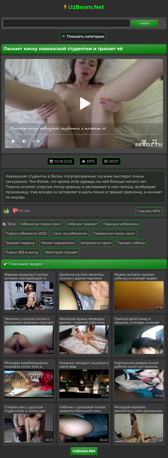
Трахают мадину (20, 243)
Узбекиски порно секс (40, 224)
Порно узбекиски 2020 (26, 233)
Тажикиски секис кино (114, 233)
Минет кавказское (57, 243)
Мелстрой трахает (61, 252)
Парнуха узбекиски (121, 224)
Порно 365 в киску (22, 252)
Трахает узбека (131, 243)
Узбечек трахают (82, 224)
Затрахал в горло (96, 243)
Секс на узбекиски (70, 233)
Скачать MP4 (149, 211)
